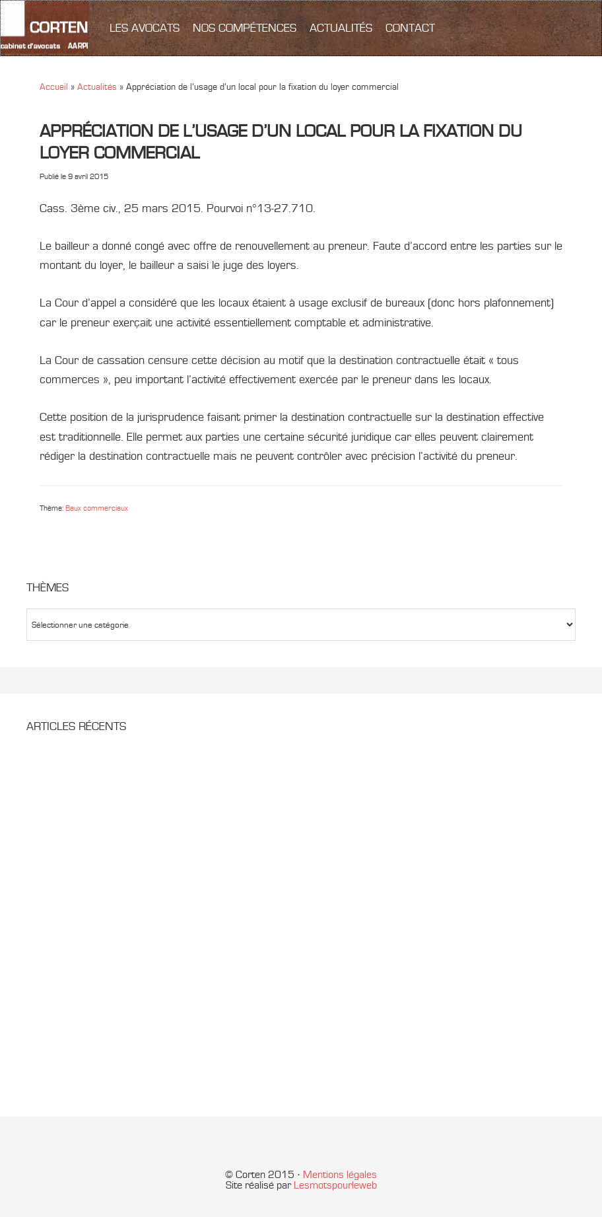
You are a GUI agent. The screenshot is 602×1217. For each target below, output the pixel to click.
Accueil (54, 87)
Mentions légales (340, 1174)
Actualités (97, 87)
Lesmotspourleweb (335, 1185)
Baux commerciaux (96, 508)
